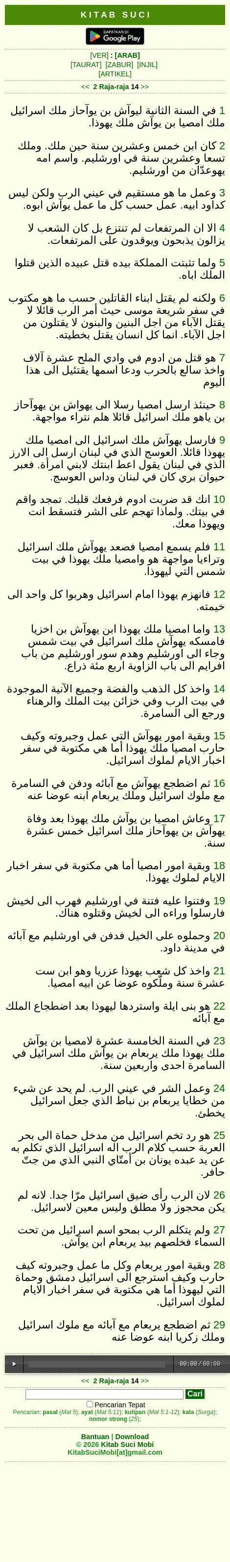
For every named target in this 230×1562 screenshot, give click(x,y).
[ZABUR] (120, 65)
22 (219, 1006)
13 (219, 629)
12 (219, 594)
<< (85, 87)
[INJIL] (147, 65)
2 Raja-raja (111, 87)
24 (219, 1088)
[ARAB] (127, 55)
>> (144, 87)
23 (219, 1041)
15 (219, 736)
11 (219, 547)
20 (219, 935)
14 (219, 689)
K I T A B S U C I (115, 15)
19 (219, 901)
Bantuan (95, 1437)
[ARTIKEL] (115, 74)
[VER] (99, 55)
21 (219, 971)
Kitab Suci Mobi (127, 1444)
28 (219, 1265)
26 (219, 1195)
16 (219, 783)
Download (132, 1437)
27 (219, 1230)
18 (219, 865)
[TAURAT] (85, 65)
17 (219, 818)
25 (219, 1135)
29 (219, 1325)
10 (219, 499)
